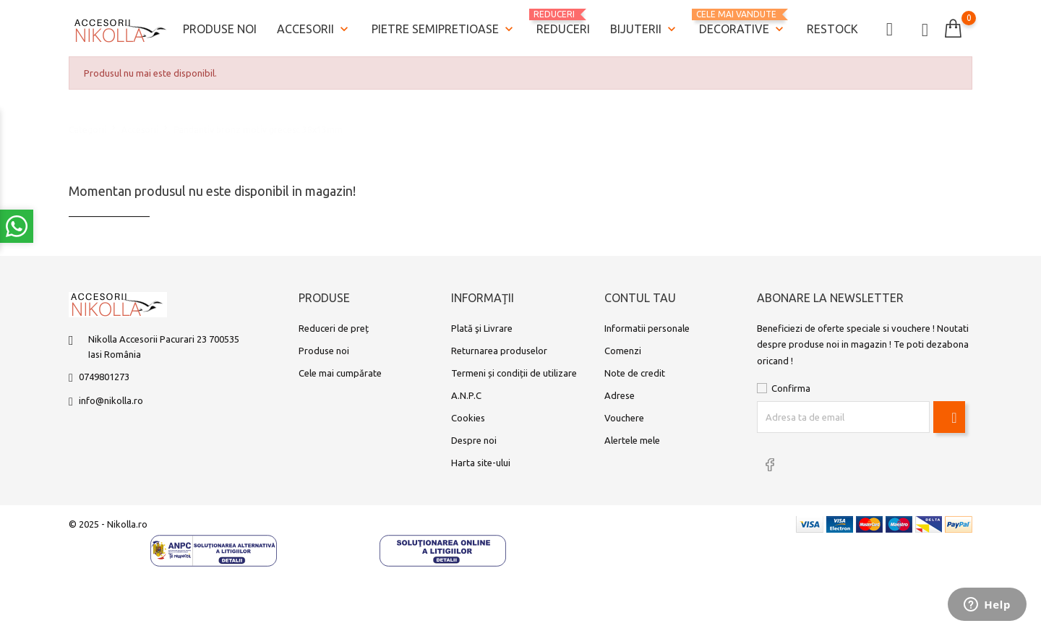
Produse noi (220, 28)
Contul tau (640, 297)
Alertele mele (632, 440)
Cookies (468, 418)
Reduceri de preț (334, 328)
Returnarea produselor (499, 350)
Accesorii (314, 30)
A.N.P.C (466, 395)
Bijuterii (644, 30)
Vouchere (624, 418)
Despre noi (474, 440)
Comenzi (622, 350)
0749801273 (104, 377)
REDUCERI (563, 22)
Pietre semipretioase (444, 30)
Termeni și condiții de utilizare (514, 373)
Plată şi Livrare (482, 328)
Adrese (619, 395)
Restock (832, 28)
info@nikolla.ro (111, 400)
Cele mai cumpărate (340, 373)
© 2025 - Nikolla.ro (108, 524)
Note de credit (634, 373)
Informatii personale (647, 328)
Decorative (743, 23)
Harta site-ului (480, 463)
